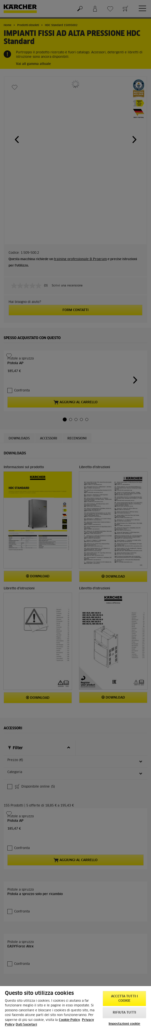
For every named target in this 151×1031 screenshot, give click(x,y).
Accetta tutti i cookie (124, 998)
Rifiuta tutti (124, 1012)
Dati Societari (26, 1024)
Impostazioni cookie (124, 1024)
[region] (75, 1008)
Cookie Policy (69, 1020)
